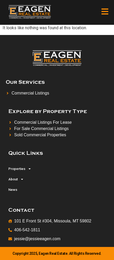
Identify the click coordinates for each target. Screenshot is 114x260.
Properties (19, 168)
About (16, 179)
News (12, 190)
